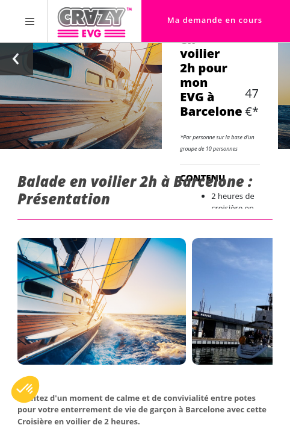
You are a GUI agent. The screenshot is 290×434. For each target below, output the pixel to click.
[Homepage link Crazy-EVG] (94, 21)
